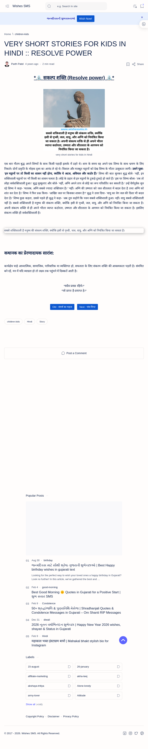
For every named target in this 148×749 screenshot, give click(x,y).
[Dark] (134, 6)
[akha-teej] (98, 684)
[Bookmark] (142, 6)
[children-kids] (22, 34)
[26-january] (98, 675)
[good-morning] (50, 595)
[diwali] (47, 628)
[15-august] (49, 675)
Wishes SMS (22, 6)
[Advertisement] (74, 401)
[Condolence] (49, 611)
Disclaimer (54, 724)
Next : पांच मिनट (87, 314)
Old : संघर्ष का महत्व (62, 314)
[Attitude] (98, 703)
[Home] (7, 34)
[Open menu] (7, 6)
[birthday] (48, 568)
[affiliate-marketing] (49, 684)
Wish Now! (85, 18)
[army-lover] (49, 703)
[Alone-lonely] (98, 694)
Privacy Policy (71, 724)
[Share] (138, 64)
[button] (34, 712)
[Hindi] (29, 329)
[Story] (42, 329)
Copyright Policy (35, 724)
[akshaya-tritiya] (49, 694)
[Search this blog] (76, 6)
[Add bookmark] (128, 64)
